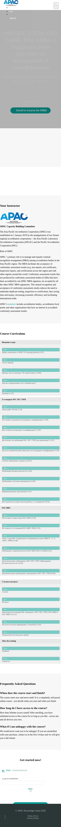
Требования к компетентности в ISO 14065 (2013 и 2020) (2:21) (31, 548)
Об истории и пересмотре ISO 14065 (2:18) (31, 515)
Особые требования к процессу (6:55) (31, 458)
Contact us (31, 658)
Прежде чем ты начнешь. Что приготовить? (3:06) (31, 370)
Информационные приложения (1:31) (31, 489)
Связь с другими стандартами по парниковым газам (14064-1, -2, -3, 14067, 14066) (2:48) (31, 537)
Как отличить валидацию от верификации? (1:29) (31, 427)
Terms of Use (33, 816)
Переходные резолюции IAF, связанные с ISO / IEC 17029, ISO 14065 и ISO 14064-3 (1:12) (31, 610)
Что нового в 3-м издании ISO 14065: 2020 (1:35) (31, 525)
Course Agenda (31, 360)
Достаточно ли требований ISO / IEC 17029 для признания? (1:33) (31, 437)
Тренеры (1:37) (31, 390)
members (12, 304)
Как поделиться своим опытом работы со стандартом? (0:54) (31, 499)
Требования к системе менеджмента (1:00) (31, 478)
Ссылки (31, 589)
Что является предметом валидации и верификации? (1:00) (31, 417)
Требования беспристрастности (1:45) (31, 468)
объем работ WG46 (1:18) (31, 407)
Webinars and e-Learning (18, 8)
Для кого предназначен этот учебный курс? (31, 380)
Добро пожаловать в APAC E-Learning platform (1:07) (31, 349)
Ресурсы (31, 599)
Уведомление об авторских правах (31, 632)
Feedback (31, 648)
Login (11, 11)
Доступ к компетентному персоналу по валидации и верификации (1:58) (31, 448)
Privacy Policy (33, 818)
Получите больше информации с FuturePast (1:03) (31, 622)
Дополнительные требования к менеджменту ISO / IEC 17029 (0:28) (31, 570)
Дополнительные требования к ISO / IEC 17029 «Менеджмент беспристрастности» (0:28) (31, 559)
